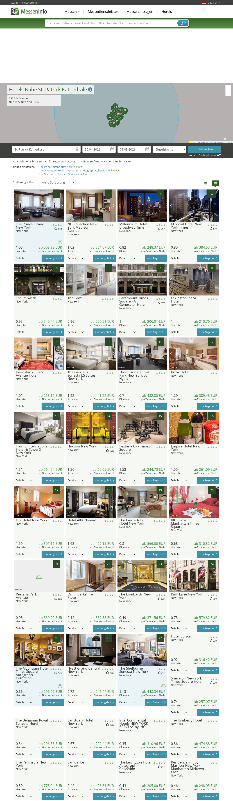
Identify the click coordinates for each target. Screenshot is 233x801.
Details (24, 258)
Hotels (167, 11)
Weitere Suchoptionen (202, 155)
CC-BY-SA (229, 142)
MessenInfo (29, 11)
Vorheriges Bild (16, 205)
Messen (72, 11)
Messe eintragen (139, 11)
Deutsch (214, 2)
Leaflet (193, 142)
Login (14, 2)
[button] (110, 112)
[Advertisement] (117, 55)
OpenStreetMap (211, 142)
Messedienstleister (103, 11)
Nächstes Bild (62, 205)
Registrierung (29, 2)
